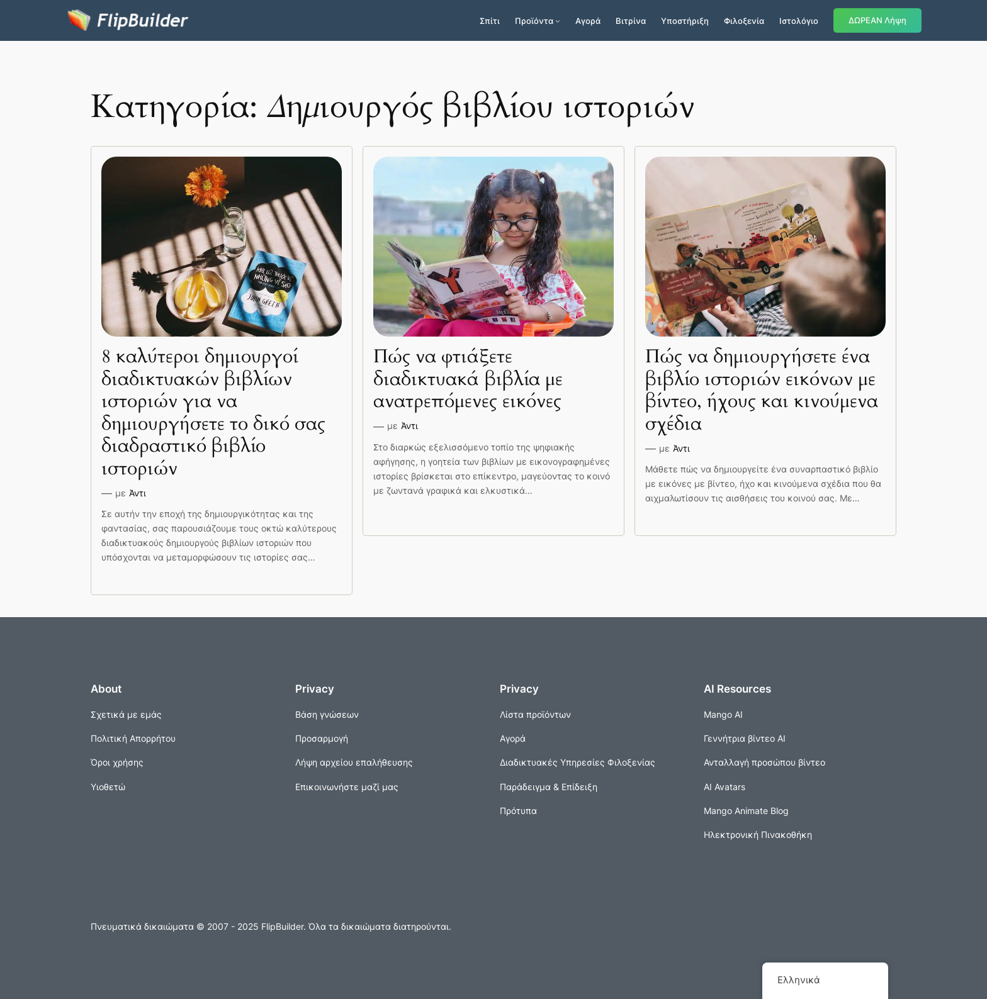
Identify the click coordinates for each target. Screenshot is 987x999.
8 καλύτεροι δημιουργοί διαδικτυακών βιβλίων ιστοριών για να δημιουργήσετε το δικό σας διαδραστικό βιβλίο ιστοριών (213, 413)
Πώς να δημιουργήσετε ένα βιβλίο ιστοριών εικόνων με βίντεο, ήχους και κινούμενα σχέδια (761, 390)
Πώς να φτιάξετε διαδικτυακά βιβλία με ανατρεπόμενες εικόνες (468, 379)
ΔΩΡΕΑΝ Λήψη (877, 20)
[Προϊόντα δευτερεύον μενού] (557, 20)
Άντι (137, 493)
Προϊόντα (534, 21)
